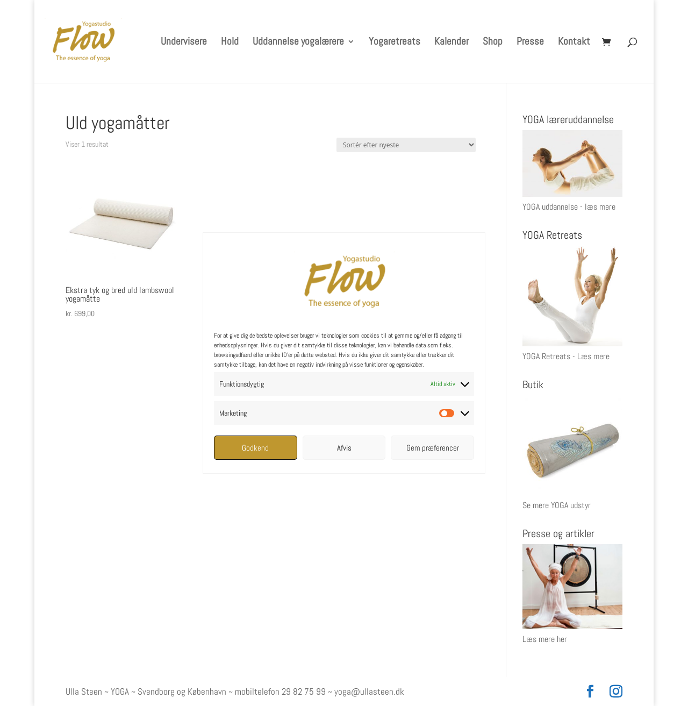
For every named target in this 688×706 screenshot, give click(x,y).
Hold (230, 43)
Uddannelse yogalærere (298, 43)
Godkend (255, 448)
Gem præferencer (432, 448)
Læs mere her (544, 639)
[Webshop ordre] (406, 145)
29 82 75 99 (304, 691)
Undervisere (184, 43)
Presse (530, 43)
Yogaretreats (394, 43)
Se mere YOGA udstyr (556, 505)
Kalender (451, 43)
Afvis (344, 448)
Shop (493, 43)
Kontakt (574, 43)
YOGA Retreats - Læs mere (566, 356)
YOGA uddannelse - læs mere (568, 206)
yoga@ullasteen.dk (369, 691)
